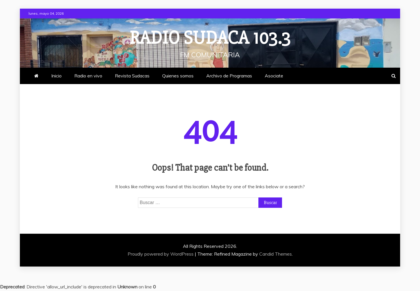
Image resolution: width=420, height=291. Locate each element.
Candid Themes (275, 254)
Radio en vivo (88, 76)
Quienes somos (178, 76)
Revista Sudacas (132, 76)
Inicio (56, 76)
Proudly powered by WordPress (161, 254)
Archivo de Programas (229, 76)
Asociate (274, 76)
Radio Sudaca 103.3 (210, 38)
